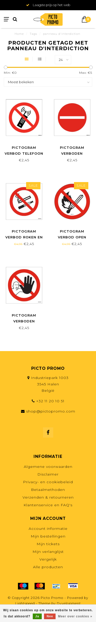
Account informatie (48, 528)
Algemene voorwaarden (48, 466)
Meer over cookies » (75, 616)
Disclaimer (48, 474)
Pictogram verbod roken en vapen (24, 237)
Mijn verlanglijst (48, 551)
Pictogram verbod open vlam (72, 237)
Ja (37, 616)
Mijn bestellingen (48, 536)
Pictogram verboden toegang (72, 153)
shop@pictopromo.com (50, 411)
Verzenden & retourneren (48, 497)
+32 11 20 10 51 (50, 401)
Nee (50, 616)
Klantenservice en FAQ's (48, 505)
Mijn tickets (48, 544)
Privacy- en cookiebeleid (48, 482)
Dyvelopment (69, 603)
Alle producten (48, 567)
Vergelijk (48, 559)
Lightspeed (25, 603)
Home (19, 34)
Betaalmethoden (48, 489)
